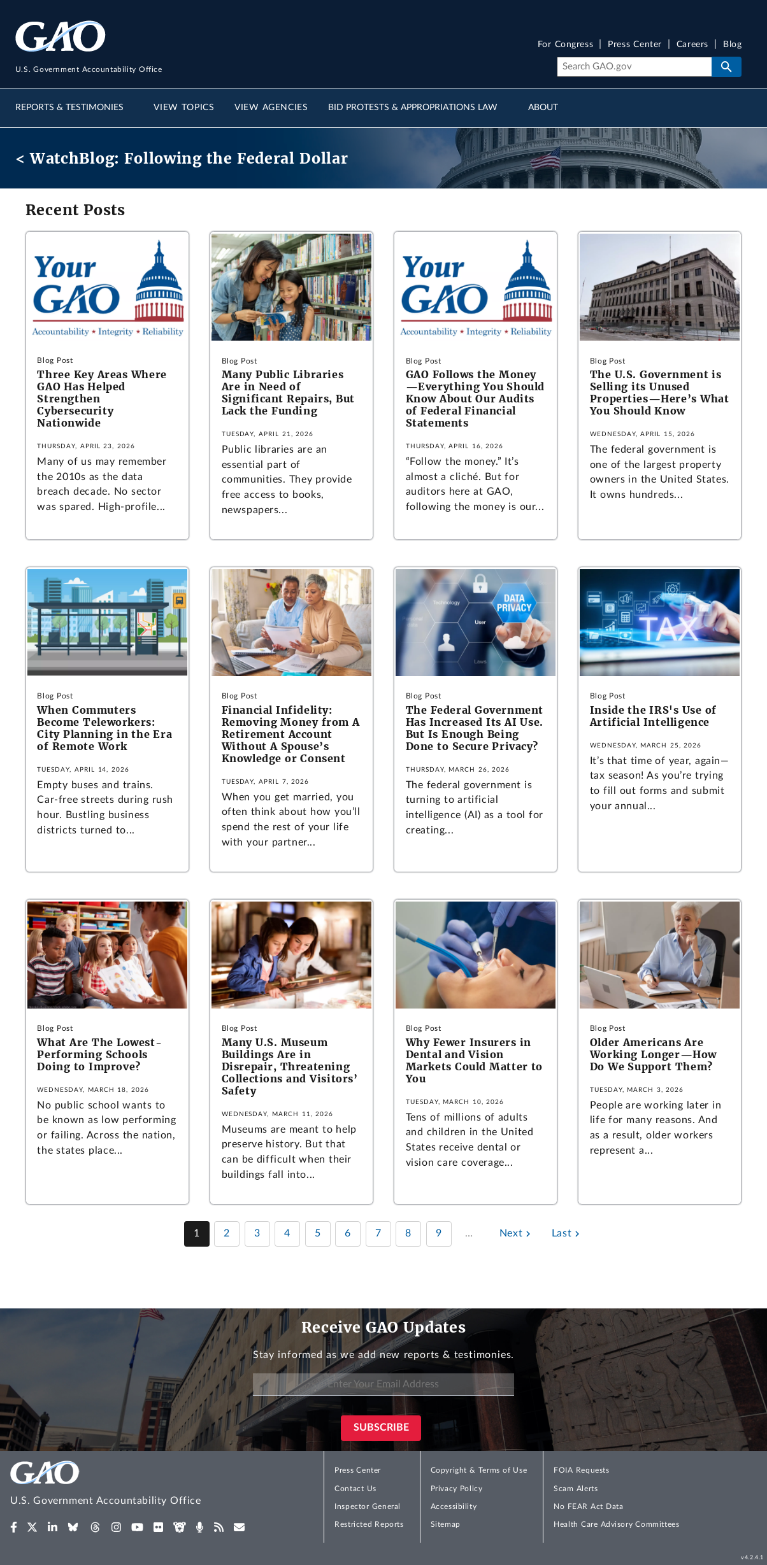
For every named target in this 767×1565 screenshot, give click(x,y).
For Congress (566, 45)
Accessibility (454, 1506)
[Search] (634, 67)
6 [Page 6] (348, 1233)
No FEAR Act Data (588, 1506)
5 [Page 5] (318, 1233)
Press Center (635, 45)
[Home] (131, 1485)
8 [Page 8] (408, 1233)
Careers (692, 45)
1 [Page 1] (197, 1233)
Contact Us (355, 1488)
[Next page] (516, 1234)
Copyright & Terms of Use (479, 1470)
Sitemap (446, 1524)
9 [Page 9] (439, 1233)
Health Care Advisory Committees (616, 1524)
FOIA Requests (581, 1470)
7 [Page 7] (378, 1233)
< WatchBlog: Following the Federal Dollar (181, 158)
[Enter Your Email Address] (383, 1384)
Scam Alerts (576, 1488)
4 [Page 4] (287, 1233)
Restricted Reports (368, 1524)
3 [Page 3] (257, 1233)
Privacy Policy (457, 1488)
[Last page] (567, 1234)
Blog (732, 45)
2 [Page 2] (227, 1233)
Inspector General (367, 1506)
